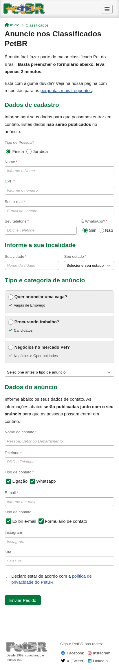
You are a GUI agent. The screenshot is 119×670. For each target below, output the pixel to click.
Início (12, 25)
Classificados (37, 25)
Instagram (59, 538)
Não (106, 230)
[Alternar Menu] (107, 9)
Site (59, 558)
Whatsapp (43, 481)
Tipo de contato (18, 512)
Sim (89, 230)
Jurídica (37, 151)
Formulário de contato (63, 521)
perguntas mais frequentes (66, 90)
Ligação (17, 481)
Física (15, 151)
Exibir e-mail (21, 521)
